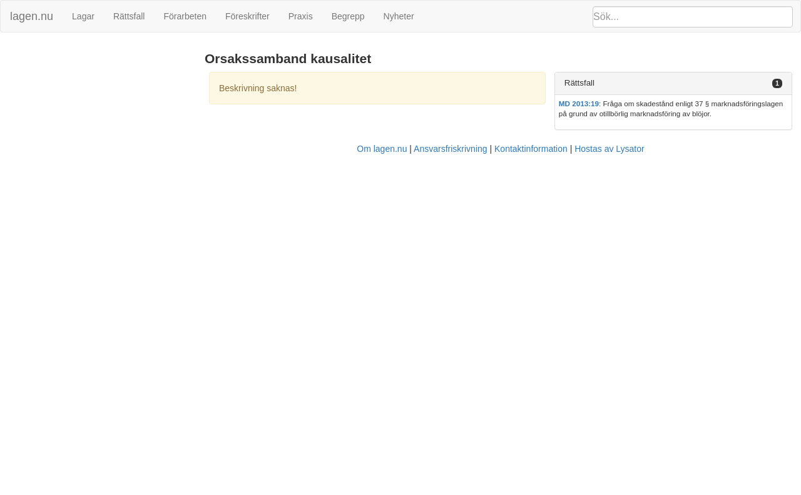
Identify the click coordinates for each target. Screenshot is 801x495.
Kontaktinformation (531, 149)
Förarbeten (184, 16)
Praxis (300, 16)
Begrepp (348, 16)
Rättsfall (129, 16)
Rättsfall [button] (579, 83)
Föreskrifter (247, 16)
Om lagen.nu (382, 149)
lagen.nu (31, 16)
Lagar (83, 16)
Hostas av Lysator (609, 149)
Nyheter (399, 16)
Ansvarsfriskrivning (450, 149)
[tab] (673, 83)
